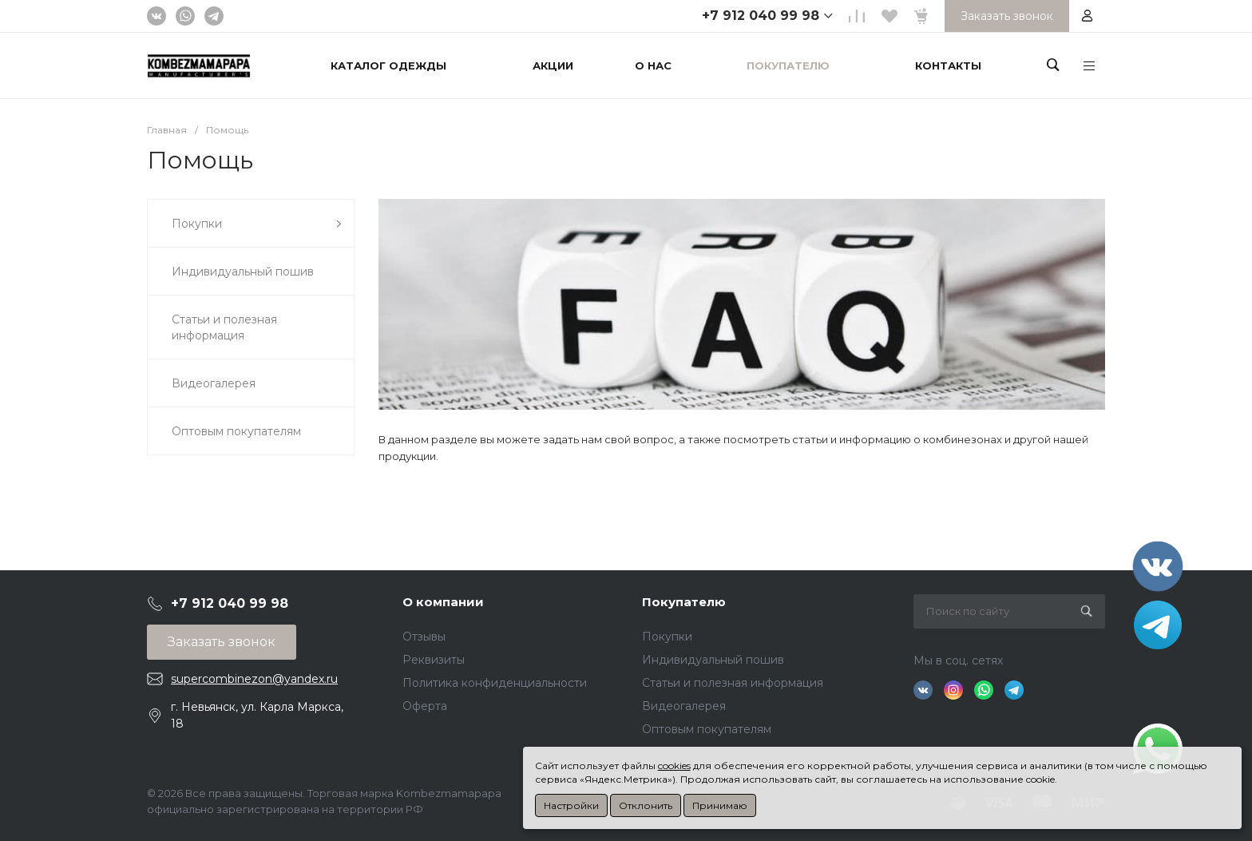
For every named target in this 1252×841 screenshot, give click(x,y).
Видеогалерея (684, 706)
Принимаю (719, 805)
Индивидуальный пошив (713, 660)
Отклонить (645, 805)
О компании (443, 601)
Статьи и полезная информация (732, 683)
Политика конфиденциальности (494, 683)
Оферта (424, 706)
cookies (674, 766)
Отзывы (424, 636)
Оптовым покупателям (706, 729)
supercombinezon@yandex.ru (254, 679)
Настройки (571, 805)
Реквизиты (433, 660)
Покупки (667, 636)
